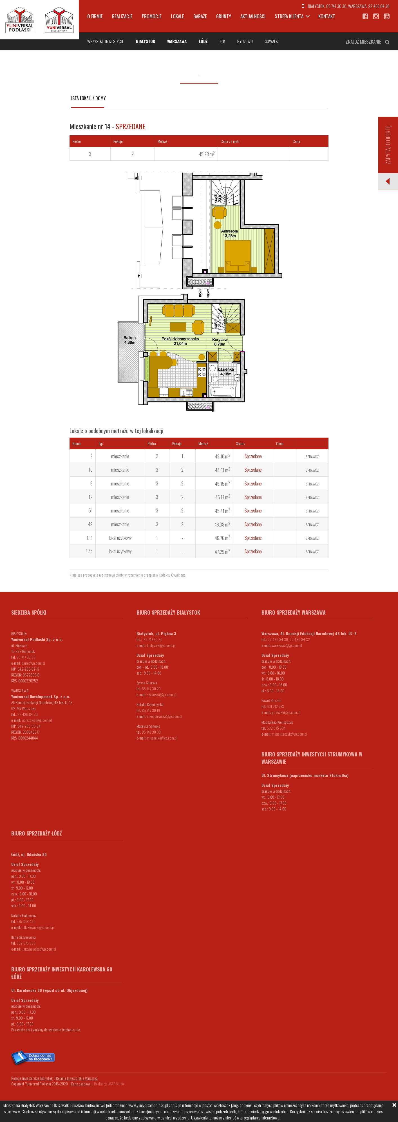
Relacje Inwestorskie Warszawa (77, 1078)
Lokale (177, 16)
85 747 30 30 (336, 6)
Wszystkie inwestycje (105, 41)
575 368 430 (26, 921)
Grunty (223, 16)
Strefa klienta (289, 16)
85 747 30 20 (151, 688)
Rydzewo (245, 41)
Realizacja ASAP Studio (109, 1084)
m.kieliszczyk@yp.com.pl (289, 734)
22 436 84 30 (379, 6)
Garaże (200, 16)
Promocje (152, 16)
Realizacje (122, 16)
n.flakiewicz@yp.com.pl (38, 927)
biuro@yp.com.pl (33, 663)
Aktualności (252, 16)
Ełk (222, 41)
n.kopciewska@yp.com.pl (164, 716)
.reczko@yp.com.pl (287, 712)
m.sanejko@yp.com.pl (162, 738)
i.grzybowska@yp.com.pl (39, 949)
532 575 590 (26, 943)
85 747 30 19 (151, 710)
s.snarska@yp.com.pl (161, 694)
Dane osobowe (81, 1084)
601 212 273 (275, 706)
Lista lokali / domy (88, 98)
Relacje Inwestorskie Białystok (32, 1078)
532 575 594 (276, 728)
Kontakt (326, 16)
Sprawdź (312, 456)
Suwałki (272, 41)
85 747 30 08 (151, 732)
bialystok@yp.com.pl (161, 645)
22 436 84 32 (300, 639)
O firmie (95, 16)
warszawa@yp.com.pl (37, 720)
